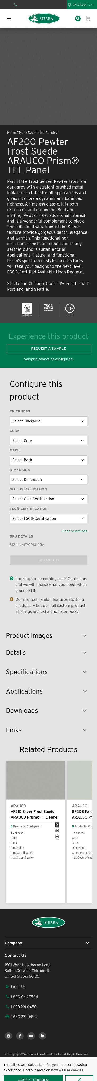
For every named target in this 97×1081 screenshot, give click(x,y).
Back (15, 450)
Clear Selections (74, 531)
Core (15, 431)
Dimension (20, 470)
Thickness (20, 411)
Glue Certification (28, 489)
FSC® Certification (29, 509)
